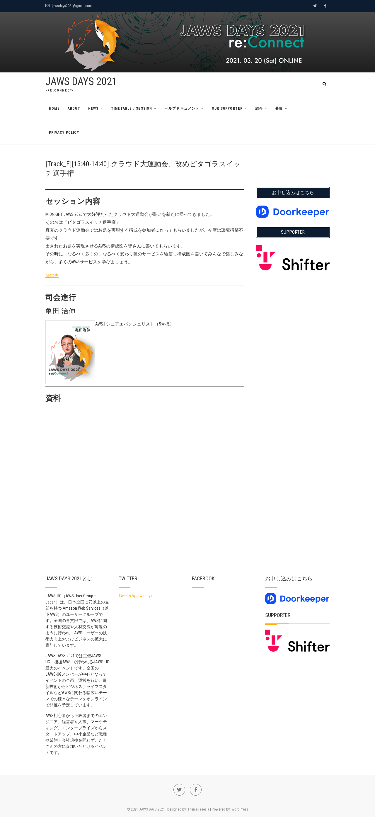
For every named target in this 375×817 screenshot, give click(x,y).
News (93, 108)
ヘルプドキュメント (182, 108)
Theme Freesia (198, 809)
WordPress (239, 809)
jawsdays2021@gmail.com (68, 6)
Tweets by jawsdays (135, 596)
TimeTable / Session (131, 108)
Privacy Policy (64, 132)
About (74, 108)
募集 (279, 108)
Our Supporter (227, 108)
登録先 (52, 275)
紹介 (259, 108)
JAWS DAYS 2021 (81, 81)
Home (54, 108)
